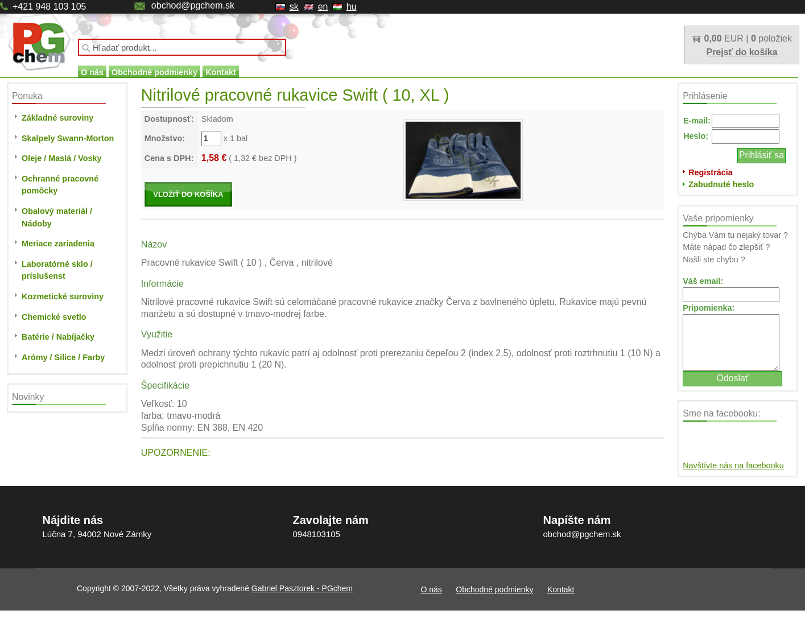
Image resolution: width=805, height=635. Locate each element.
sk (294, 6)
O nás (92, 72)
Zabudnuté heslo (721, 184)
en (323, 6)
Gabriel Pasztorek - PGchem (302, 588)
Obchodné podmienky (154, 72)
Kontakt (220, 72)
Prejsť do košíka (741, 52)
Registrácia (710, 172)
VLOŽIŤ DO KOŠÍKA (188, 194)
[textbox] (182, 47)
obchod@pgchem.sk (192, 5)
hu (351, 6)
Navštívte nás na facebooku (733, 465)
